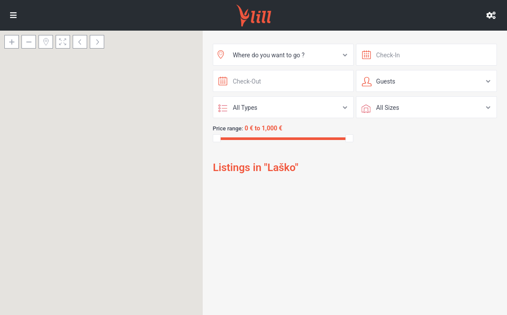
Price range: (228, 128)
